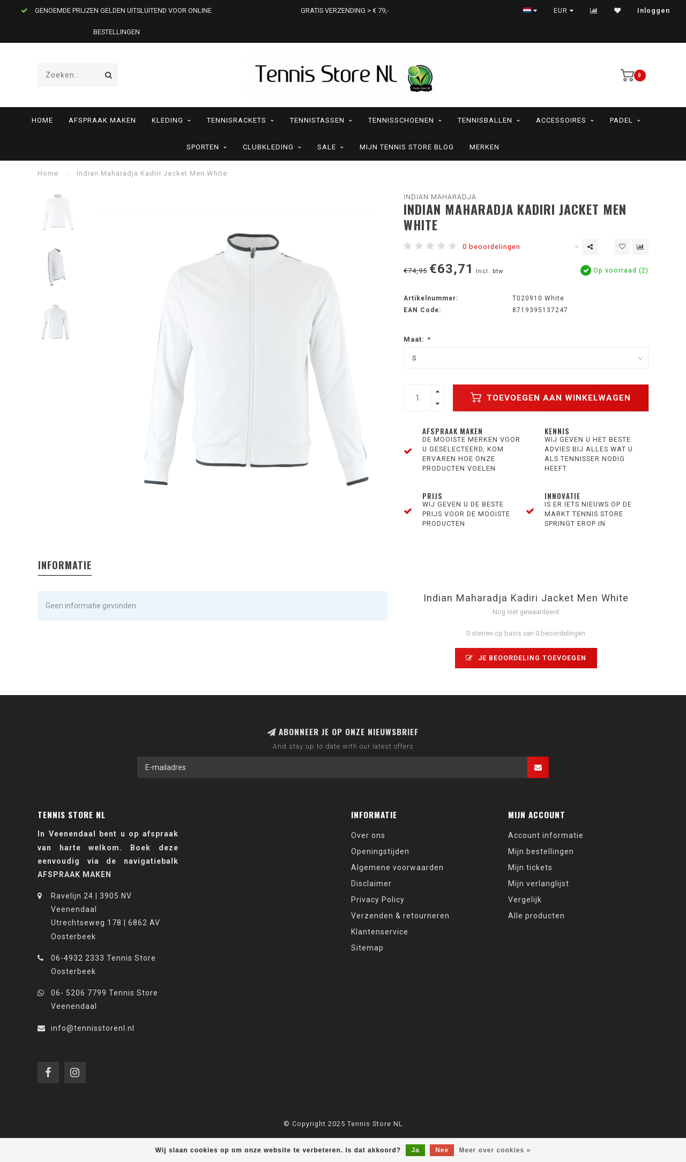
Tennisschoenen (401, 120)
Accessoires (561, 120)
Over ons (368, 835)
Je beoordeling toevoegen (526, 658)
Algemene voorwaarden (397, 867)
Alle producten (536, 915)
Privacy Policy (378, 899)
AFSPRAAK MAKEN (102, 120)
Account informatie (546, 835)
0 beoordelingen (491, 247)
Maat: (417, 339)
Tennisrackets (236, 120)
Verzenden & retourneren (400, 915)
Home (42, 120)
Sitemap (367, 948)
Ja (415, 1150)
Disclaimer (371, 883)
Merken (484, 147)
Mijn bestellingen (541, 851)
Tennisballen (485, 120)
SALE (326, 147)
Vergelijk (525, 899)
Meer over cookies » (495, 1150)
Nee (442, 1150)
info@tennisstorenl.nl (93, 1028)
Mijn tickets (530, 867)
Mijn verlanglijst (538, 883)
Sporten (203, 147)
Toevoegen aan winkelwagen (551, 397)
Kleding (167, 120)
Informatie (65, 565)
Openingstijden (380, 851)
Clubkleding (268, 147)
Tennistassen (317, 120)
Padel (621, 120)
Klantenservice (379, 931)
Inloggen (653, 10)
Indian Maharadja (440, 197)
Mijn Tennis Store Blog (407, 147)
